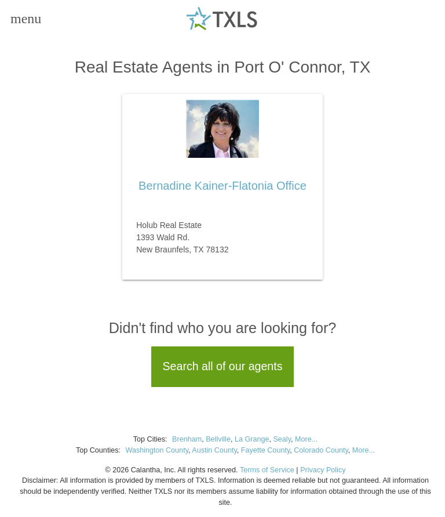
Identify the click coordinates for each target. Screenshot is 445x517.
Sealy (282, 439)
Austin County (214, 450)
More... (306, 439)
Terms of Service (267, 470)
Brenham (187, 439)
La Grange (252, 439)
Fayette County (265, 450)
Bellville (218, 439)
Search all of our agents (223, 366)
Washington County (156, 450)
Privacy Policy (322, 470)
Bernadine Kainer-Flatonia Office (222, 185)
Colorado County (321, 450)
